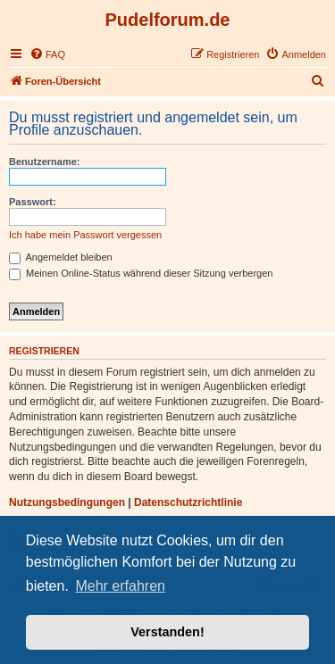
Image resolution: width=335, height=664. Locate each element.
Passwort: (32, 201)
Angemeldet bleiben (61, 257)
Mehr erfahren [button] (120, 585)
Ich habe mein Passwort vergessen (85, 234)
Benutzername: (44, 161)
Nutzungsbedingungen (67, 502)
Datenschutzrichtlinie (188, 502)
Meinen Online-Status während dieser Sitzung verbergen (140, 273)
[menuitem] (47, 54)
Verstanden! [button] (167, 632)
